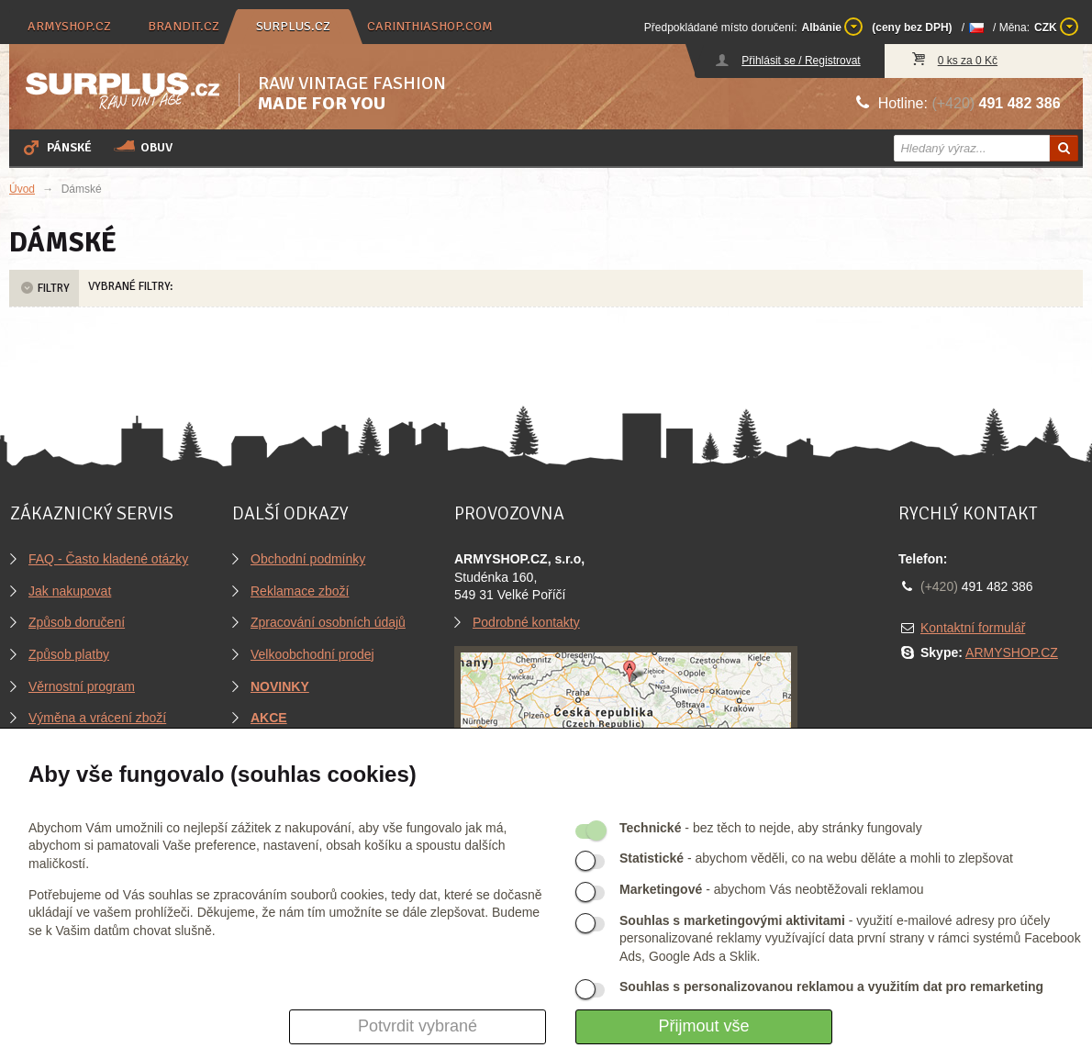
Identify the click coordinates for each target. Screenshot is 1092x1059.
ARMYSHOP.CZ (1011, 652)
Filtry (44, 288)
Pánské (56, 147)
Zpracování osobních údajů (328, 622)
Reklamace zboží (300, 591)
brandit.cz (183, 26)
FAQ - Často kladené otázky (108, 559)
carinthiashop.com (430, 26)
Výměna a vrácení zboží (97, 717)
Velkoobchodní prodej (312, 654)
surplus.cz (293, 26)
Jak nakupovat (69, 591)
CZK (1056, 26)
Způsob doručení (76, 622)
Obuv (143, 147)
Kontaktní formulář (972, 627)
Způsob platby (68, 654)
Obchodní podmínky (308, 559)
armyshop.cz (69, 26)
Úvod (22, 189)
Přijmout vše (703, 1026)
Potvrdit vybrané (417, 1026)
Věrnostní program (81, 686)
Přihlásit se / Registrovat (800, 60)
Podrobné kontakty (526, 622)
